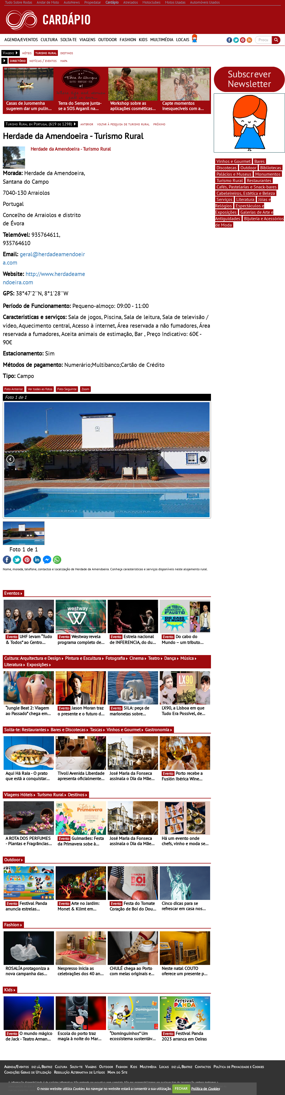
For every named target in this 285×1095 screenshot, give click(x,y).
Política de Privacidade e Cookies (238, 1066)
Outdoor (107, 39)
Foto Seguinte (67, 389)
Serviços (224, 199)
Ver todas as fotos (40, 389)
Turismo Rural (52, 794)
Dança (171, 658)
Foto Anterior (13, 389)
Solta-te (68, 39)
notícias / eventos (43, 60)
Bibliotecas (270, 167)
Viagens (87, 39)
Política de (205, 1088)
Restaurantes (36, 729)
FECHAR (181, 1088)
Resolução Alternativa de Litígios (79, 1072)
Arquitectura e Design (42, 658)
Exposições (39, 664)
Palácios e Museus (234, 174)
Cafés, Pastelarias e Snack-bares (247, 187)
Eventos (13, 593)
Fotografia (116, 658)
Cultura (49, 39)
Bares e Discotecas (70, 729)
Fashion (128, 39)
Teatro (155, 658)
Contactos (203, 1066)
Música (188, 658)
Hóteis (28, 794)
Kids (143, 39)
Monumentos (268, 174)
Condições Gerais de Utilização (27, 1072)
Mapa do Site (117, 1072)
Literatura (15, 664)
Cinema (138, 658)
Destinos (78, 794)
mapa (63, 60)
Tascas (97, 729)
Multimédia (161, 39)
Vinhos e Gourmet (125, 729)
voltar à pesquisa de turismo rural (123, 123)
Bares (259, 161)
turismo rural (45, 52)
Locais (182, 39)
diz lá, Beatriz (41, 1066)
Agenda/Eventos (21, 39)
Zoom (85, 389)
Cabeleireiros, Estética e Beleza (246, 193)
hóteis (26, 52)
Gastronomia (159, 729)
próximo (159, 123)
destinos (66, 52)
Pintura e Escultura (84, 658)
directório (18, 60)
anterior (86, 123)
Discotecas (227, 167)
